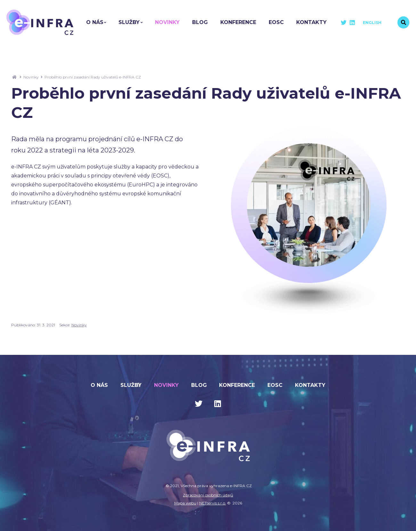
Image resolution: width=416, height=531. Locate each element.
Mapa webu (185, 503)
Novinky (31, 77)
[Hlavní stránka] (14, 77)
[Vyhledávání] (403, 22)
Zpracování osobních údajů (208, 495)
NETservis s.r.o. (212, 503)
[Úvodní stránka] (39, 22)
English (372, 22)
